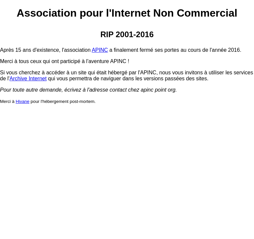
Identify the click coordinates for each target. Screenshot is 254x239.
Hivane (22, 101)
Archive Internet (28, 78)
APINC (100, 50)
